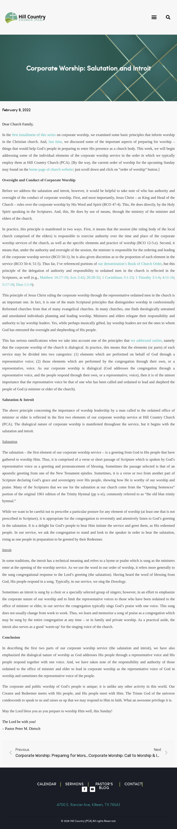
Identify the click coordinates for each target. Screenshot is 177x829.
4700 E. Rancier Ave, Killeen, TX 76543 (88, 805)
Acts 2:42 (77, 277)
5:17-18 (8, 284)
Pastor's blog (104, 785)
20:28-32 (93, 277)
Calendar (46, 783)
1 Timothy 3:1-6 (148, 277)
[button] (154, 17)
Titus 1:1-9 (24, 284)
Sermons (74, 783)
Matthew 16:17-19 (54, 277)
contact (133, 783)
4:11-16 (168, 277)
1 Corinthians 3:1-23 (117, 277)
